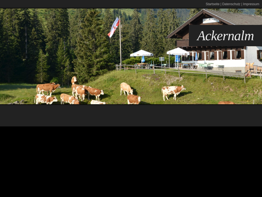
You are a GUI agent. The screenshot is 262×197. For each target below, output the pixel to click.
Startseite (213, 4)
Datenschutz (231, 4)
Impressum (251, 4)
